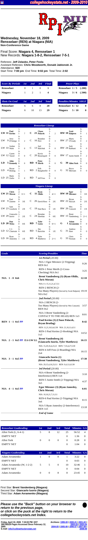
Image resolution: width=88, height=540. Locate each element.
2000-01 (73, 522)
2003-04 (83, 524)
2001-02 (82, 522)
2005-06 (64, 527)
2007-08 (82, 527)
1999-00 (64, 522)
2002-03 (74, 524)
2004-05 (55, 527)
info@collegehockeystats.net (22, 529)
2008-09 (83, 529)
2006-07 (73, 527)
